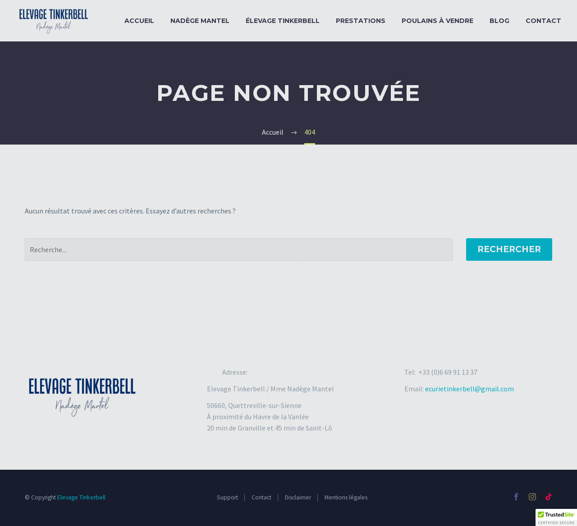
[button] (556, 517)
